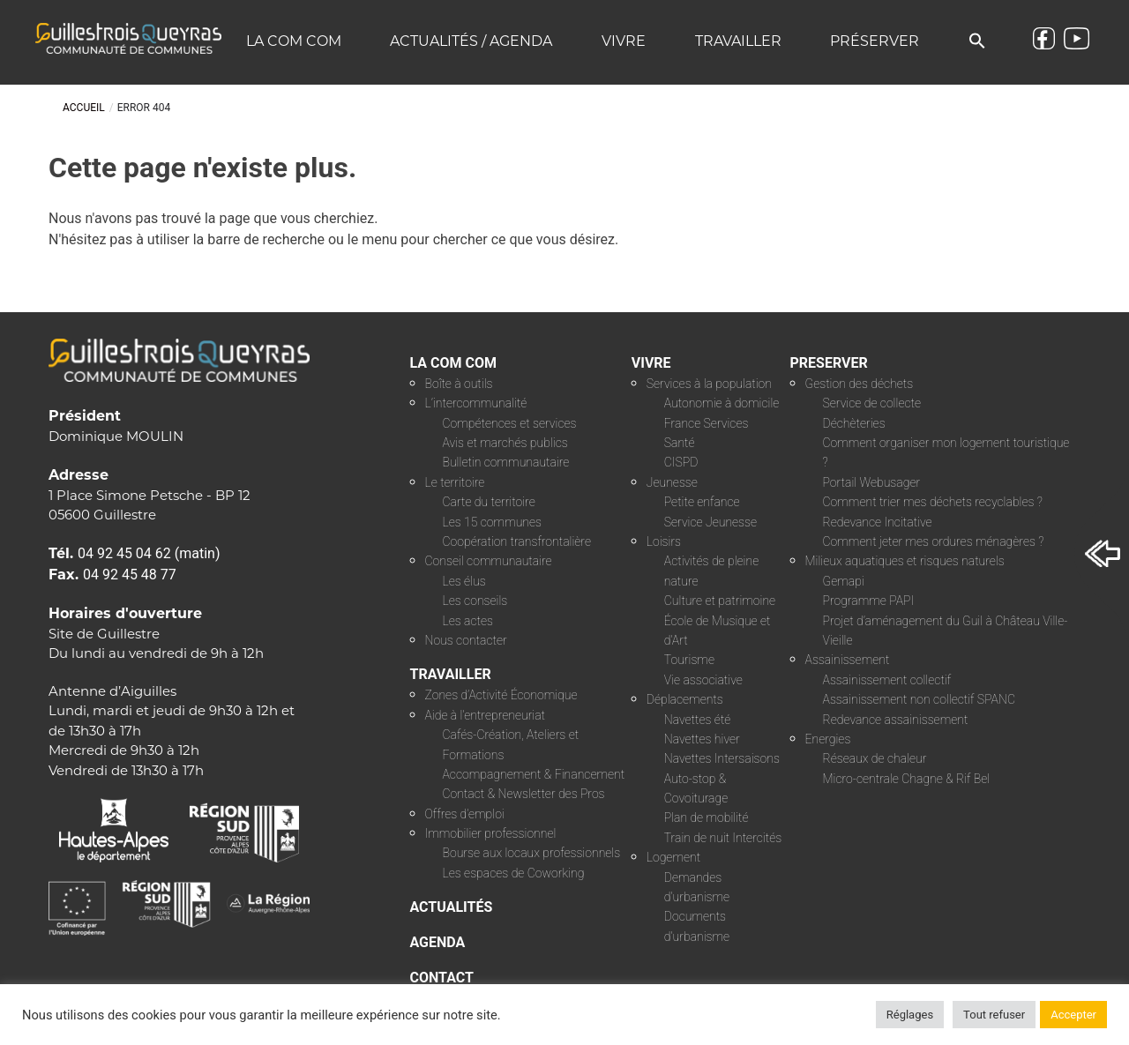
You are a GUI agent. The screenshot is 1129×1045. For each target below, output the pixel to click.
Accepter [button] (1073, 1014)
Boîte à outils (459, 384)
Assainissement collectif (887, 680)
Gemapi (843, 581)
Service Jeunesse (710, 522)
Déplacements (685, 699)
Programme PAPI (869, 600)
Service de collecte (872, 403)
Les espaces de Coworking (514, 873)
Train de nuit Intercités (722, 838)
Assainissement (847, 660)
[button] (977, 42)
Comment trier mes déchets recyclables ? (933, 502)
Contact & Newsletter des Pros (524, 794)
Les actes (468, 621)
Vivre (624, 41)
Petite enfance (702, 502)
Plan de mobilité (706, 817)
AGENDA (438, 942)
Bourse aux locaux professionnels (532, 853)
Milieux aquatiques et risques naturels (905, 561)
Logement (673, 857)
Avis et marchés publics (505, 443)
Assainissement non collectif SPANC (919, 699)
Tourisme (689, 660)
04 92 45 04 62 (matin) (149, 553)
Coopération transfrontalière (517, 541)
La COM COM (293, 41)
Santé (679, 443)
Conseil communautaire (488, 561)
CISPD (681, 462)
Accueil (84, 107)
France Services (706, 423)
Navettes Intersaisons (722, 758)
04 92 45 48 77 (129, 574)
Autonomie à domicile (722, 403)
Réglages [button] (909, 1014)
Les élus (464, 581)
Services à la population (709, 384)
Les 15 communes (492, 522)
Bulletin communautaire (506, 462)
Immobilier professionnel (491, 833)
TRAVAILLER (450, 674)
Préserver (874, 41)
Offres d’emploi (465, 814)
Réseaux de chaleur (875, 758)
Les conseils (475, 600)
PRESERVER (829, 363)
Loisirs (664, 541)
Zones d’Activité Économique (501, 695)
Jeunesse (672, 482)
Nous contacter (466, 640)
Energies (828, 739)
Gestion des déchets (859, 384)
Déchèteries (854, 423)
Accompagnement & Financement (534, 774)
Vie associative (703, 680)
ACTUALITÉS (451, 907)
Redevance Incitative (877, 522)
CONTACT (442, 977)
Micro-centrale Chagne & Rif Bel (907, 779)
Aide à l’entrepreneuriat (485, 715)
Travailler (738, 41)
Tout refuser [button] (994, 1014)
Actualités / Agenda (471, 41)
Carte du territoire (489, 502)
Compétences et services (510, 423)
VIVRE (651, 363)
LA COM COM (453, 363)
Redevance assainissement (895, 720)
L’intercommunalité (476, 403)
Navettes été (697, 720)
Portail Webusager (872, 482)
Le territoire (455, 482)
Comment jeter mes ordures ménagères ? (933, 541)
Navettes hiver (702, 739)
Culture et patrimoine (719, 600)
